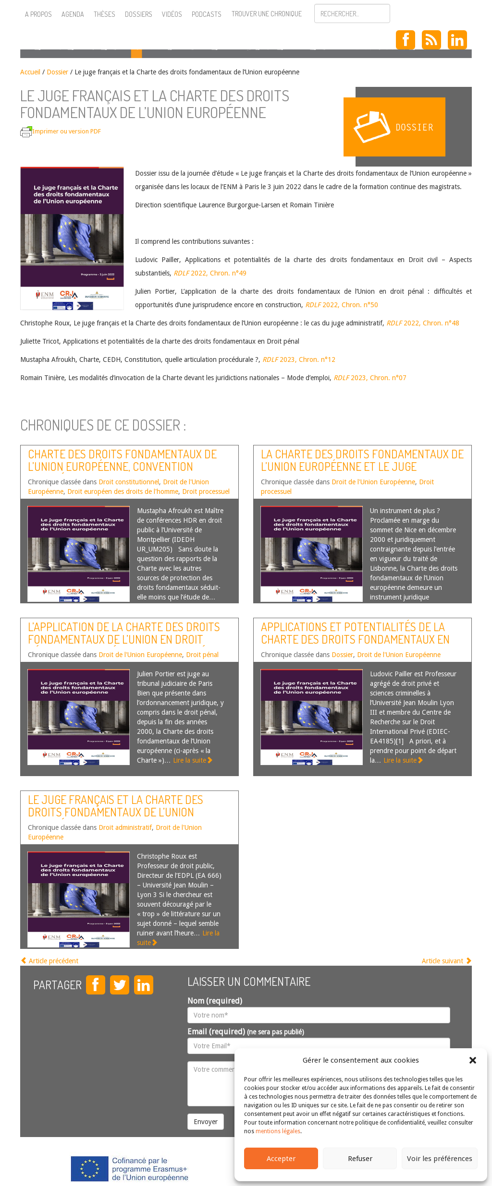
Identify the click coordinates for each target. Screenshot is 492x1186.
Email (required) (245, 1031)
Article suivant (447, 961)
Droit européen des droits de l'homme (122, 491)
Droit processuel (206, 491)
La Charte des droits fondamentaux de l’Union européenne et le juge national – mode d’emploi (362, 466)
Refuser (360, 1158)
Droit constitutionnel (128, 482)
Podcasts (206, 14)
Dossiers (138, 14)
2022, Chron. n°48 (421, 323)
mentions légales (278, 1131)
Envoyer (206, 1122)
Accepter (281, 1158)
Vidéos (172, 14)
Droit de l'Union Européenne (373, 482)
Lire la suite (193, 760)
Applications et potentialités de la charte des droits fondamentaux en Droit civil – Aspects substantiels (355, 639)
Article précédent (49, 961)
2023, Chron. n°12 (298, 359)
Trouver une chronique (267, 14)
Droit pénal (202, 655)
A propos (38, 14)
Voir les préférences (439, 1158)
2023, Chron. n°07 (369, 378)
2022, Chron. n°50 (341, 305)
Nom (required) (214, 1001)
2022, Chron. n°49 (209, 273)
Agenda (73, 14)
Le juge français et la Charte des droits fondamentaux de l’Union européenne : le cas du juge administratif (115, 818)
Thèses (104, 14)
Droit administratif (125, 827)
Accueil (30, 72)
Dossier (57, 72)
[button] (473, 1060)
